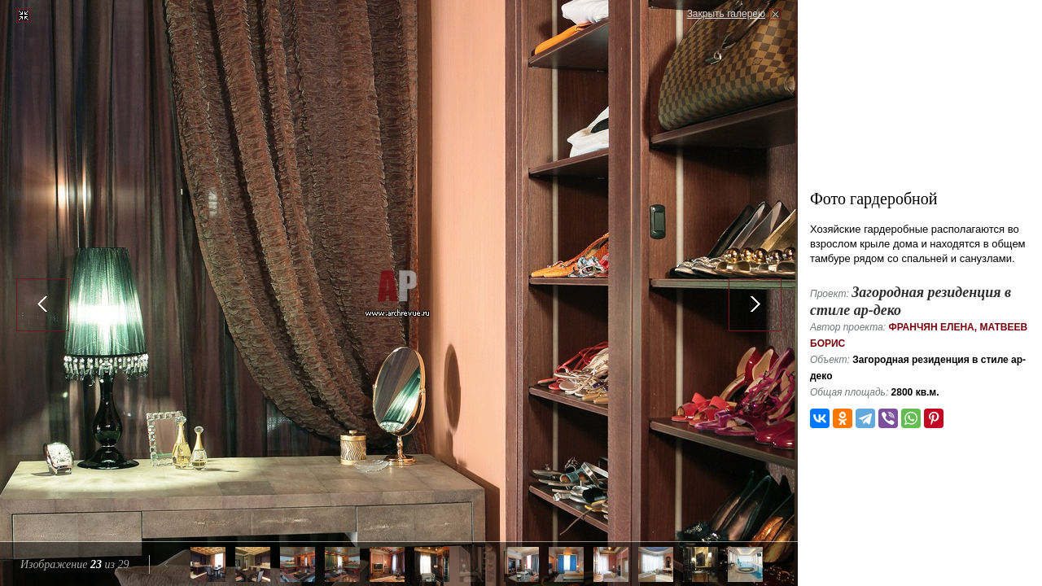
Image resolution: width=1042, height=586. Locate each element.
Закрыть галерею (726, 14)
